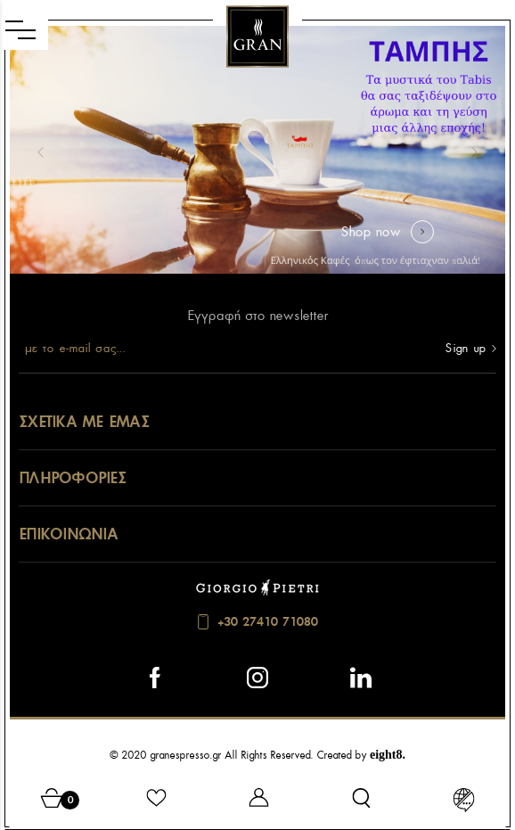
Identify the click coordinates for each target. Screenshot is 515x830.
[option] (257, 150)
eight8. (387, 754)
